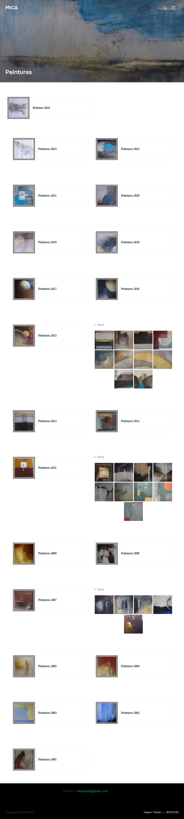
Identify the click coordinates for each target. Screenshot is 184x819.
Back (99, 324)
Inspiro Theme (152, 812)
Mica (11, 8)
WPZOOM (172, 812)
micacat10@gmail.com (92, 791)
